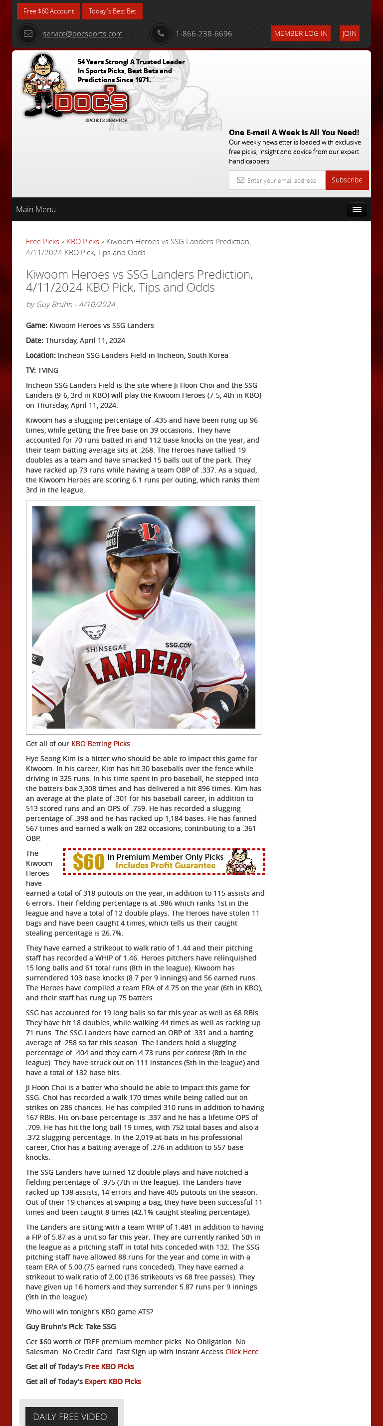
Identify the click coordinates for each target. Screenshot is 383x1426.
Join (350, 33)
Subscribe (347, 107)
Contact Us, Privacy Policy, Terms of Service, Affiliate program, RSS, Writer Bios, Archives (251, 1414)
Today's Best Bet (120, 11)
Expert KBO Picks (113, 1379)
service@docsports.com (70, 33)
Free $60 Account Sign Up (319, 391)
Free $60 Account (51, 11)
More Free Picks (326, 212)
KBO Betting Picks (100, 666)
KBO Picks (82, 169)
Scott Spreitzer (331, 304)
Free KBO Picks (109, 1364)
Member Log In (301, 33)
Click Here (42, 1349)
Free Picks (42, 169)
